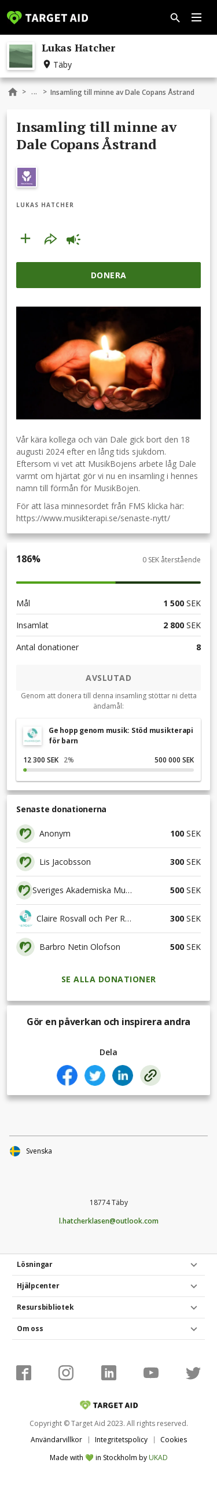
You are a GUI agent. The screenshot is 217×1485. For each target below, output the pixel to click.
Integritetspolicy (121, 1440)
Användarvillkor (56, 1440)
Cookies (173, 1440)
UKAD (158, 1457)
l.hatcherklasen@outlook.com (109, 1221)
